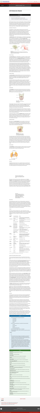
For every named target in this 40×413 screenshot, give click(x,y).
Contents (4, 5)
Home (28, 1)
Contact (25, 409)
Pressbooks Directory (21, 409)
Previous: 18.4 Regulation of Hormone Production (6, 412)
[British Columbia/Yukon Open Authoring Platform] (4, 1)
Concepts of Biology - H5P (4, 402)
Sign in (32, 1)
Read (30, 1)
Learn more (22, 3)
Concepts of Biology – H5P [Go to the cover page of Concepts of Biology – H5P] (20, 5)
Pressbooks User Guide (16, 409)
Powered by (20, 408)
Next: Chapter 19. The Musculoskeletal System (34, 412)
